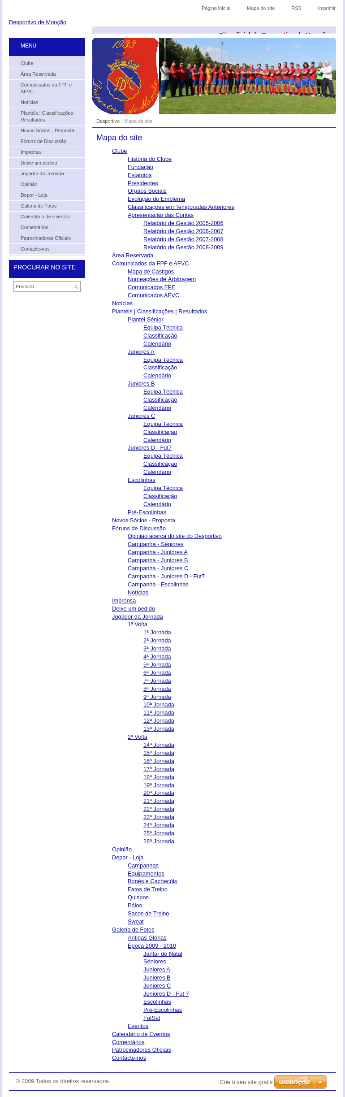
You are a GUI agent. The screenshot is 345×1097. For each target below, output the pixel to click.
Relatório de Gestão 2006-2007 (183, 231)
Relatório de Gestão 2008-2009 (183, 247)
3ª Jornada (157, 648)
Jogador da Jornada (137, 616)
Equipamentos (146, 873)
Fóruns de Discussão (139, 528)
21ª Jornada (158, 801)
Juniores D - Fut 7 (166, 993)
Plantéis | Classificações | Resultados (159, 311)
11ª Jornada (158, 712)
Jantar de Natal (162, 953)
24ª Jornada (158, 825)
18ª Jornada (158, 777)
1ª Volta (137, 624)
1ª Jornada (157, 632)
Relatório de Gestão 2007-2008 (183, 239)
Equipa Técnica (163, 327)
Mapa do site (261, 8)
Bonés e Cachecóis (152, 881)
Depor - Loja (127, 857)
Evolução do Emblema (156, 198)
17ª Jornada (158, 769)
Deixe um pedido (133, 608)
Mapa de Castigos (151, 271)
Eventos (138, 1026)
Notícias (122, 303)
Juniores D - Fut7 (150, 447)
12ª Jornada (158, 720)
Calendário (157, 343)
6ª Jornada (157, 672)
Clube (119, 150)
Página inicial (216, 8)
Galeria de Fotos (133, 929)
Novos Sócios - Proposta (143, 520)
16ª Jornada (158, 761)
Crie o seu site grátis (246, 1082)
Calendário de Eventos (141, 1034)
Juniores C (141, 415)
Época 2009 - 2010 (152, 945)
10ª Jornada (158, 704)
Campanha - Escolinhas (158, 584)
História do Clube (150, 159)
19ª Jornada (158, 785)
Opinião (122, 849)
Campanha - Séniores (155, 544)
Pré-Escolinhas (147, 512)
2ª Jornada (157, 640)
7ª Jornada (157, 680)
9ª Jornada (157, 697)
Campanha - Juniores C (158, 568)
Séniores (154, 961)
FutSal (151, 1018)
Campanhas (143, 865)
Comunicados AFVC (153, 295)
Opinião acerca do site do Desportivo (175, 536)
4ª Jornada (157, 656)
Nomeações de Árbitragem (162, 279)
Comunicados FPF (151, 287)
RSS (296, 8)
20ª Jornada (158, 792)
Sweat (136, 921)
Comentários (128, 1042)
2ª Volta (137, 736)
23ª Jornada (158, 817)
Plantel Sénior (146, 319)
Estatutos (139, 175)
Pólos (135, 905)
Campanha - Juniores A (158, 552)
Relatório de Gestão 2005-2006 (183, 223)
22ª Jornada (158, 809)
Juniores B (141, 383)
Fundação (140, 167)
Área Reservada (132, 255)
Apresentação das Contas (161, 215)
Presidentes (143, 183)
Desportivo (108, 121)
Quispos (138, 897)
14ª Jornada (158, 744)
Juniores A (141, 351)
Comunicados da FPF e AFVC (150, 263)
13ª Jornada (158, 728)
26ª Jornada (158, 841)
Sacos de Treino (148, 913)
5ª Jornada (157, 664)
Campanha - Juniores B (158, 560)
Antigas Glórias (147, 937)
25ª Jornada (158, 833)
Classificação (160, 335)
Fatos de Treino (148, 889)
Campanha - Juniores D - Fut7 (166, 576)
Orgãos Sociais (147, 190)
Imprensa (124, 600)
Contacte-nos (129, 1057)
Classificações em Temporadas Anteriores (181, 207)
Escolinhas (141, 480)
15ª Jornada (158, 753)
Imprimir (327, 8)
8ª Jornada (157, 688)
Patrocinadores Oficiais (141, 1049)
